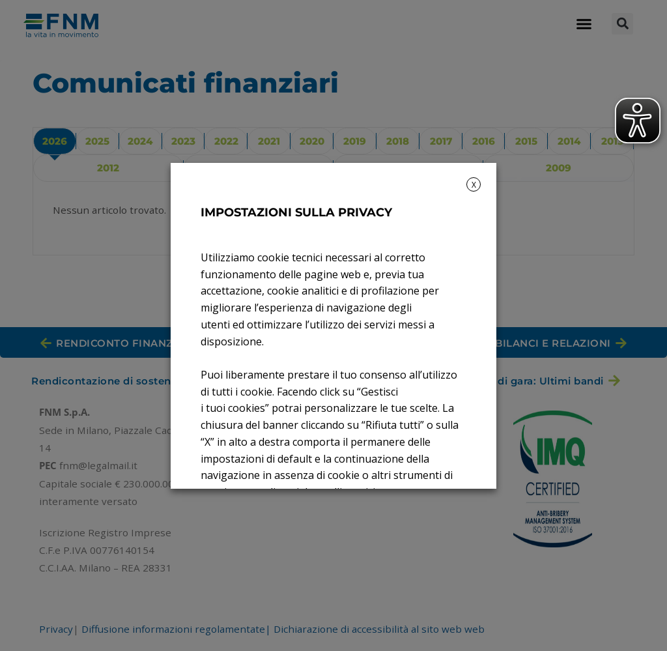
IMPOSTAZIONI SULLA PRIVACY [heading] (296, 212)
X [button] (474, 184)
